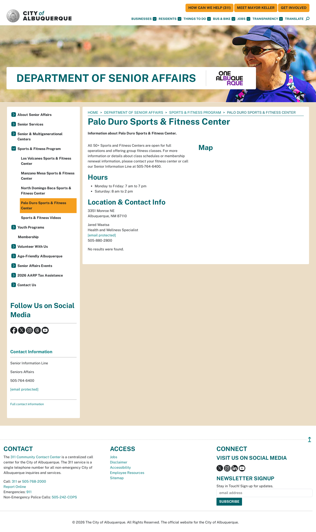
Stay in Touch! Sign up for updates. (244, 486)
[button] (294, 19)
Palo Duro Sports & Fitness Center (43, 205)
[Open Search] (307, 18)
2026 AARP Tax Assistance (40, 275)
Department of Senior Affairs (133, 112)
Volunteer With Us (32, 246)
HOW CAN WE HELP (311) (209, 8)
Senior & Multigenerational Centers (39, 136)
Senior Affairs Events (34, 266)
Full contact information (27, 404)
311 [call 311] (14, 481)
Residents (170, 19)
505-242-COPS (64, 497)
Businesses (143, 19)
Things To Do (197, 19)
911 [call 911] (29, 492)
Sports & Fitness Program (195, 112)
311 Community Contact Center (35, 457)
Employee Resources (127, 473)
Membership (28, 237)
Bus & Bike (224, 19)
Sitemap (117, 478)
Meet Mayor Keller (256, 8)
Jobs (243, 19)
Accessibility (120, 467)
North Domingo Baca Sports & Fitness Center (46, 190)
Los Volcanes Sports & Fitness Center (46, 161)
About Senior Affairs (34, 115)
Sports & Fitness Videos (41, 218)
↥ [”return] (310, 440)
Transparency (267, 19)
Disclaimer (118, 462)
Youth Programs (30, 227)
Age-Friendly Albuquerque (39, 256)
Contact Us (26, 285)
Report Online (14, 487)
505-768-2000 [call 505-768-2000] (34, 481)
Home (93, 112)
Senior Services (30, 124)
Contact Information (31, 351)
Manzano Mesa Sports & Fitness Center (47, 176)
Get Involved (294, 8)
